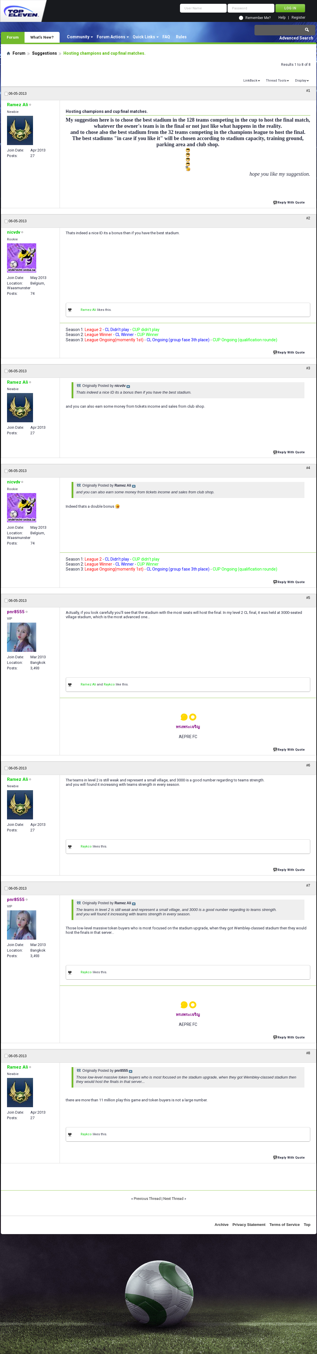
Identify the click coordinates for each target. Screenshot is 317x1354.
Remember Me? (258, 18)
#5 (308, 598)
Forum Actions (111, 37)
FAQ (166, 37)
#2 (308, 218)
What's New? (42, 37)
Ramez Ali (88, 310)
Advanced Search (296, 38)
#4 (308, 468)
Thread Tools (276, 80)
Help (281, 17)
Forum (13, 37)
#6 (308, 765)
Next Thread (173, 1198)
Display (300, 80)
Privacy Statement (249, 1224)
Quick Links (144, 37)
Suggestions (44, 53)
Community (78, 37)
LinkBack (250, 80)
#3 (308, 368)
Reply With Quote (289, 201)
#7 (308, 885)
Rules (181, 37)
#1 (308, 91)
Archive (222, 1224)
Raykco (109, 684)
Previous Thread (147, 1198)
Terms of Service (284, 1224)
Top (307, 1224)
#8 (308, 1053)
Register (298, 17)
